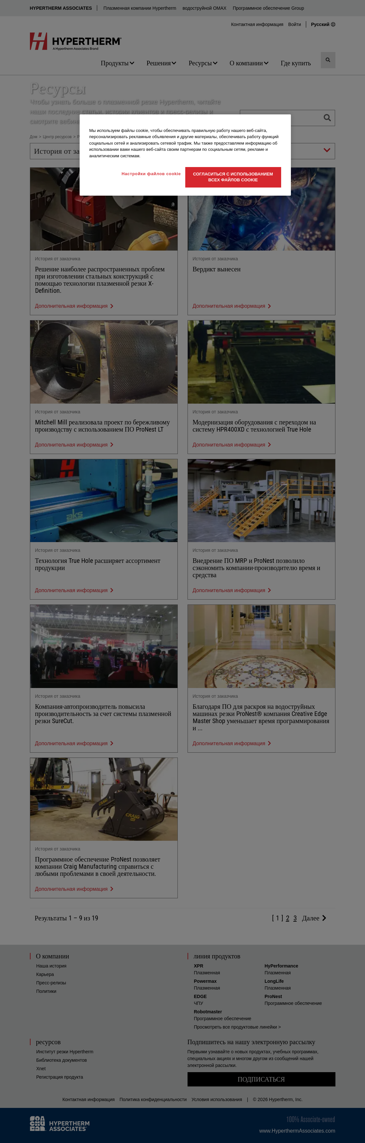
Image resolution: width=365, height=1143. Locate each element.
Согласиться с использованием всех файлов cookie (233, 177)
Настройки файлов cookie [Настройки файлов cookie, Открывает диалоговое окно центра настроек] (151, 173)
